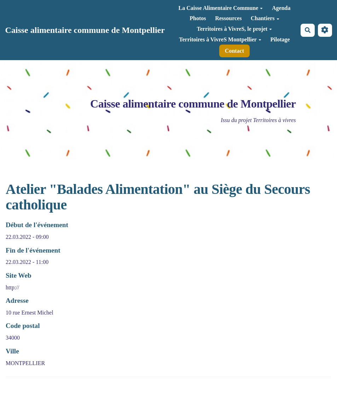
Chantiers (265, 18)
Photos (198, 18)
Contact (234, 51)
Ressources (228, 18)
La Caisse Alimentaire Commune (220, 8)
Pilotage (280, 39)
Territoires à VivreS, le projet (234, 29)
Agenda (281, 8)
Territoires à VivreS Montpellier (220, 39)
